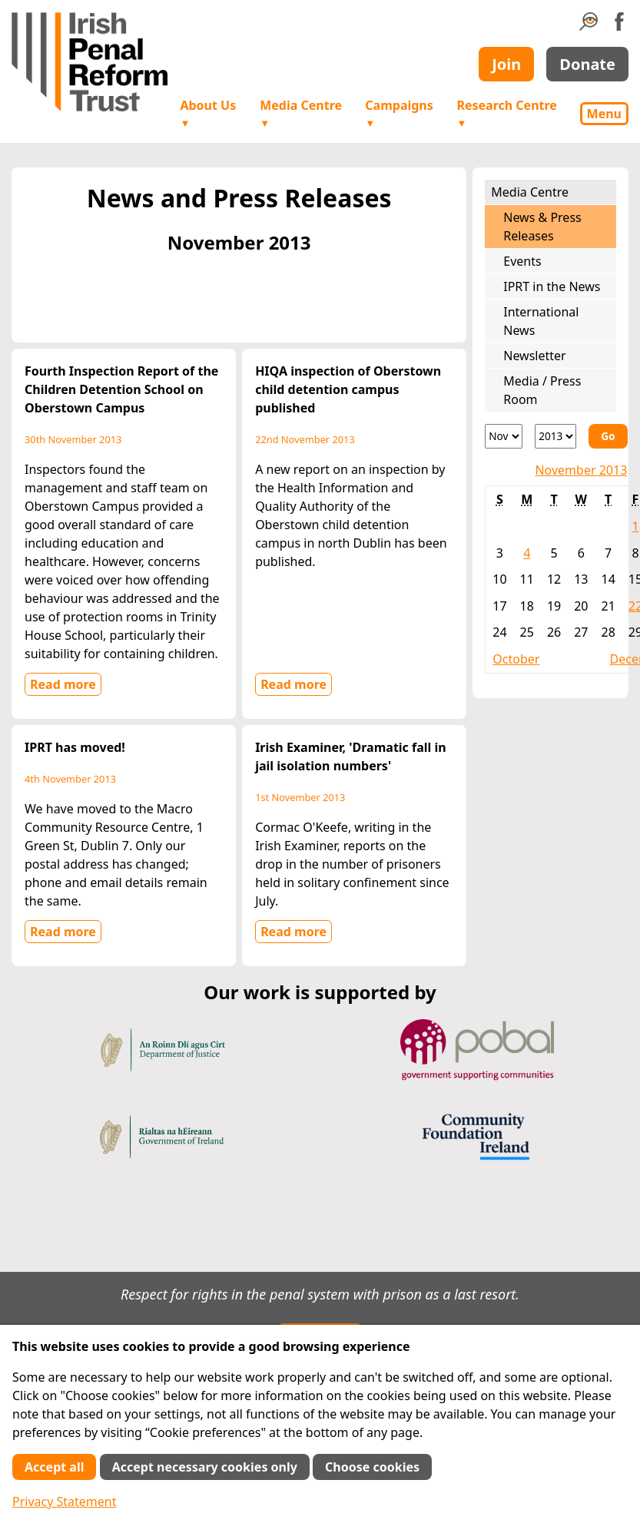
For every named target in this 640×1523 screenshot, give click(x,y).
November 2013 (581, 470)
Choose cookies (372, 1466)
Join (506, 64)
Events (522, 261)
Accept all (54, 1466)
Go (608, 436)
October (515, 659)
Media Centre (301, 113)
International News (541, 321)
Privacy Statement (64, 1501)
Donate (587, 64)
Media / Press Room (542, 390)
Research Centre (506, 113)
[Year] (555, 436)
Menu (604, 113)
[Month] (503, 436)
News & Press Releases (542, 226)
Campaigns (399, 113)
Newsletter (534, 355)
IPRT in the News (551, 286)
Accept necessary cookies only (204, 1466)
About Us (208, 113)
